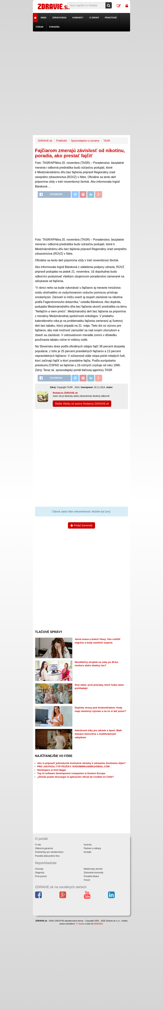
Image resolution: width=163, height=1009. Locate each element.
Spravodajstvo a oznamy (85, 140)
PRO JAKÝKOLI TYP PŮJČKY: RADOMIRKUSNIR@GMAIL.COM (73, 766)
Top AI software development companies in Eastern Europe (71, 773)
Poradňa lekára (91, 876)
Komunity (77, 17)
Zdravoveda (59, 17)
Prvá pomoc (41, 876)
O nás (38, 844)
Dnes (44, 17)
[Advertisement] (81, 57)
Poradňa (54, 27)
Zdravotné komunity (93, 872)
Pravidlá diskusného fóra (47, 856)
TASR (106, 140)
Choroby (39, 869)
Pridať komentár (81, 525)
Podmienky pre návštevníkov (49, 852)
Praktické (111, 17)
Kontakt (87, 852)
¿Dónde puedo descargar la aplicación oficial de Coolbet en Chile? (75, 776)
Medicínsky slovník (93, 869)
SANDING (98, 924)
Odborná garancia (44, 848)
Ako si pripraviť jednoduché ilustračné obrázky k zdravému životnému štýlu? (81, 763)
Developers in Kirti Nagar (51, 770)
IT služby (80, 924)
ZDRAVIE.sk (45, 140)
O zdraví (94, 17)
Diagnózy (39, 872)
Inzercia (88, 844)
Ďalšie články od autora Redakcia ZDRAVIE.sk (82, 403)
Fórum (39, 27)
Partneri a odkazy (92, 848)
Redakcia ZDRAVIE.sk (65, 392)
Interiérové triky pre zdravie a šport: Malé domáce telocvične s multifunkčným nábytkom (98, 734)
